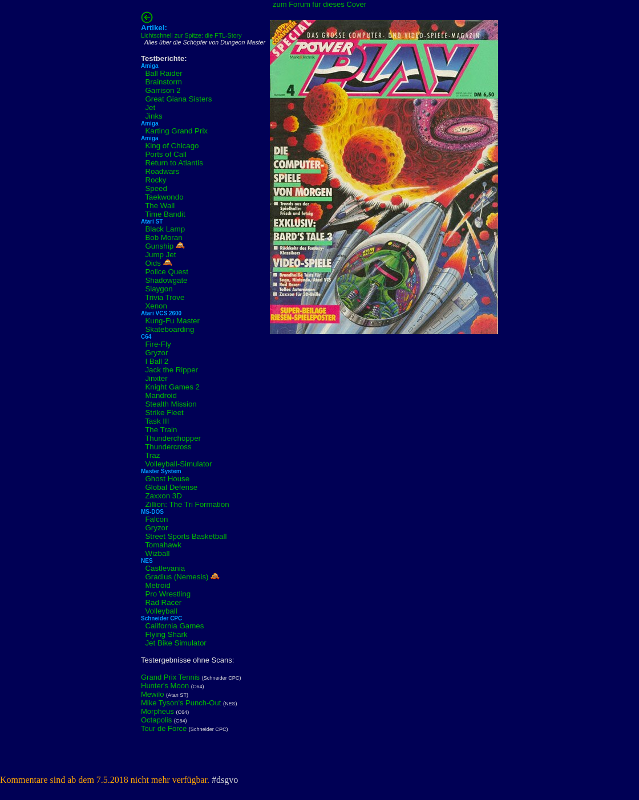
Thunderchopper (173, 438)
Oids (152, 263)
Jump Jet (160, 254)
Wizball (157, 553)
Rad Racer (163, 602)
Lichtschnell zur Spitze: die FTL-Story (191, 35)
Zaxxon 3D (163, 496)
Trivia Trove (164, 297)
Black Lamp (165, 229)
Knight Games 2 (172, 387)
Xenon (156, 306)
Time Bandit (165, 214)
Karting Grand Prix (176, 131)
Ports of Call (166, 154)
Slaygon (158, 289)
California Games (174, 626)
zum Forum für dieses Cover (319, 4)
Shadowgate (166, 280)
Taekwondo (164, 197)
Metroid (157, 585)
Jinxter (156, 378)
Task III (157, 421)
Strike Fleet (164, 412)
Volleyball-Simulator (178, 464)
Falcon (156, 519)
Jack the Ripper (171, 370)
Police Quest (166, 271)
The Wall (160, 205)
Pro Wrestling (168, 594)
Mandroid (161, 395)
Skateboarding (169, 329)
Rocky (155, 180)
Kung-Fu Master (172, 320)
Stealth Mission (170, 404)
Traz (152, 455)
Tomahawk (163, 545)
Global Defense (171, 487)
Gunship (159, 246)
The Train (161, 429)
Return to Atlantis (174, 163)
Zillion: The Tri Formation (187, 504)
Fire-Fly (158, 344)
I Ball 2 (156, 361)
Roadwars (162, 171)
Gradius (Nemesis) (176, 576)
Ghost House (167, 478)
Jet (150, 107)
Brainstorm (163, 82)
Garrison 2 (162, 90)
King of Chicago (172, 145)
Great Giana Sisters (178, 99)
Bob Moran (163, 237)
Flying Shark (166, 634)
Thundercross (168, 446)
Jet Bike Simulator (175, 643)
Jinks (153, 116)
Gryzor (156, 352)
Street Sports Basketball (186, 536)
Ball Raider (163, 73)
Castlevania (165, 568)
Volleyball (161, 611)
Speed (156, 188)
